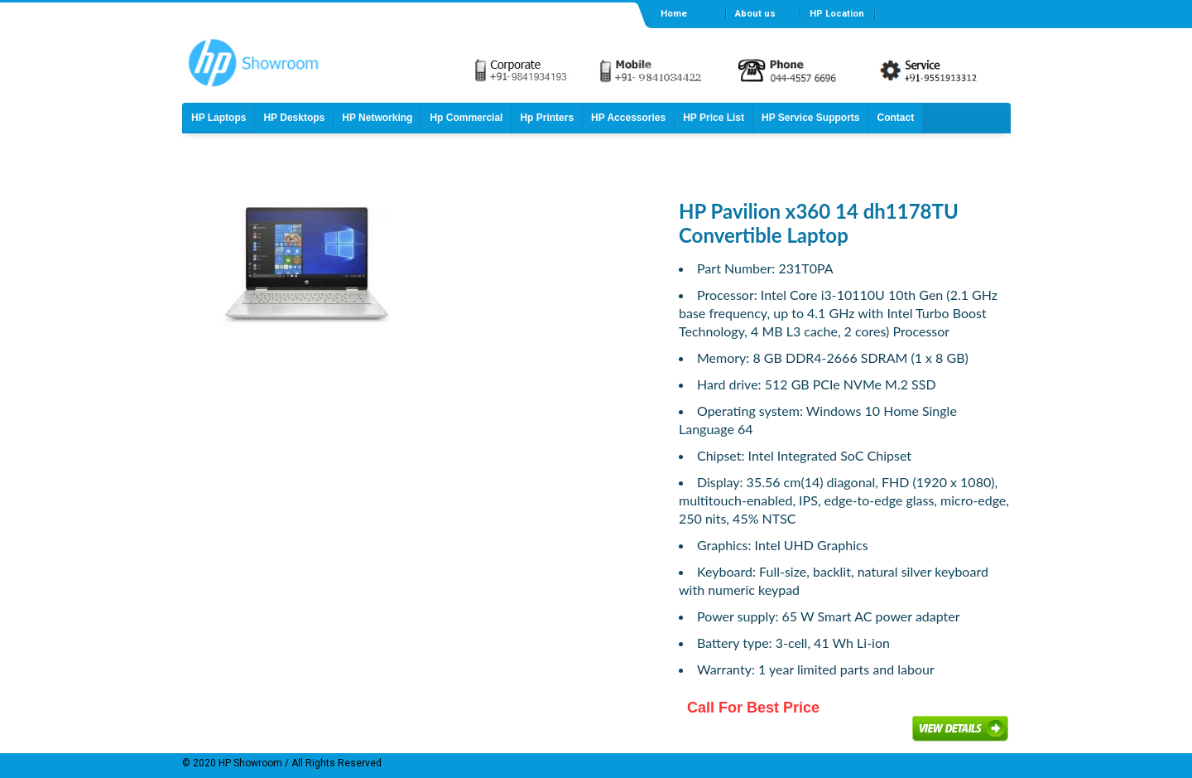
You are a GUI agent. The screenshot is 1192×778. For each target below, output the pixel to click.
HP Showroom (249, 763)
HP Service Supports (811, 117)
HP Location (837, 13)
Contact (895, 117)
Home (674, 13)
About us (755, 13)
